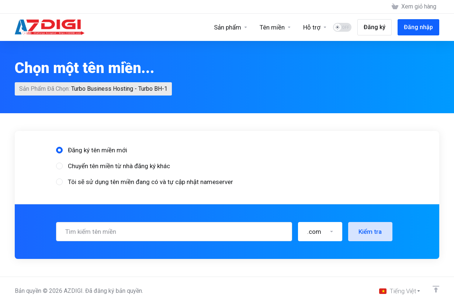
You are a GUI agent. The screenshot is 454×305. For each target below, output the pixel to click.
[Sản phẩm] (231, 27)
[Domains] (275, 27)
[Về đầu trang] (436, 289)
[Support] (315, 27)
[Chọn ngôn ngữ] (400, 291)
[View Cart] (414, 6)
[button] (320, 190)
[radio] (59, 109)
